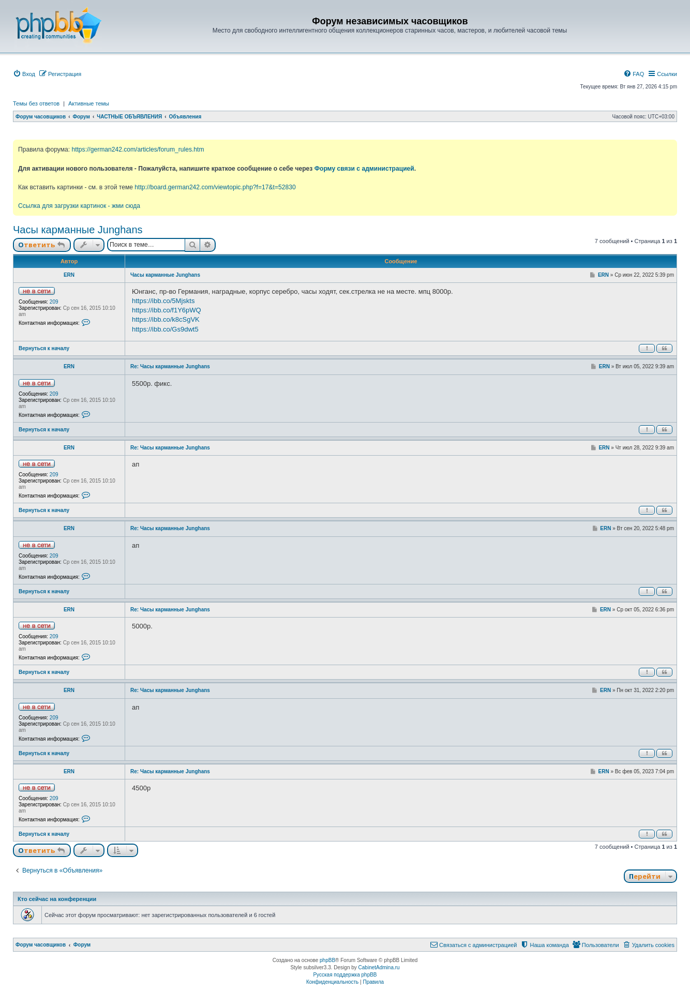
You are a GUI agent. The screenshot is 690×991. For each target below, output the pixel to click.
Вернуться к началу (44, 348)
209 (54, 302)
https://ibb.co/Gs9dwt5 (165, 329)
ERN (69, 275)
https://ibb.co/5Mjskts (163, 301)
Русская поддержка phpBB (345, 975)
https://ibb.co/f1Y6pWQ (166, 310)
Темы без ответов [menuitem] (36, 103)
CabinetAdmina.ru (379, 967)
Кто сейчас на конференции (57, 899)
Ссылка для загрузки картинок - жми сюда (79, 205)
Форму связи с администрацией (364, 168)
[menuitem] (24, 74)
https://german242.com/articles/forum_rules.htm (137, 149)
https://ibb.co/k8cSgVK (166, 319)
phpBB (327, 960)
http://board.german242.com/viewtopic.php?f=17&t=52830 (214, 187)
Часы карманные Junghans (78, 229)
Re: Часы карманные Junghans (170, 366)
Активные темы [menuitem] (88, 103)
